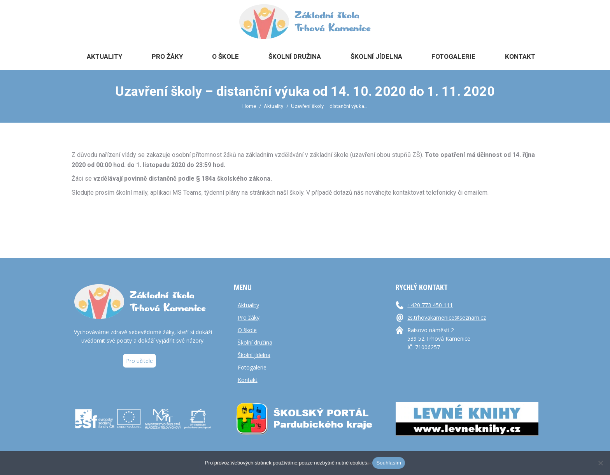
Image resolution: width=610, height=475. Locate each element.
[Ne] (600, 463)
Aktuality (248, 305)
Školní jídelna (254, 355)
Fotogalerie (252, 367)
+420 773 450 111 (430, 305)
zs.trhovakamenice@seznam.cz (446, 317)
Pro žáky (248, 317)
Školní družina (255, 342)
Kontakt (248, 380)
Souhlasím (388, 463)
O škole (247, 330)
